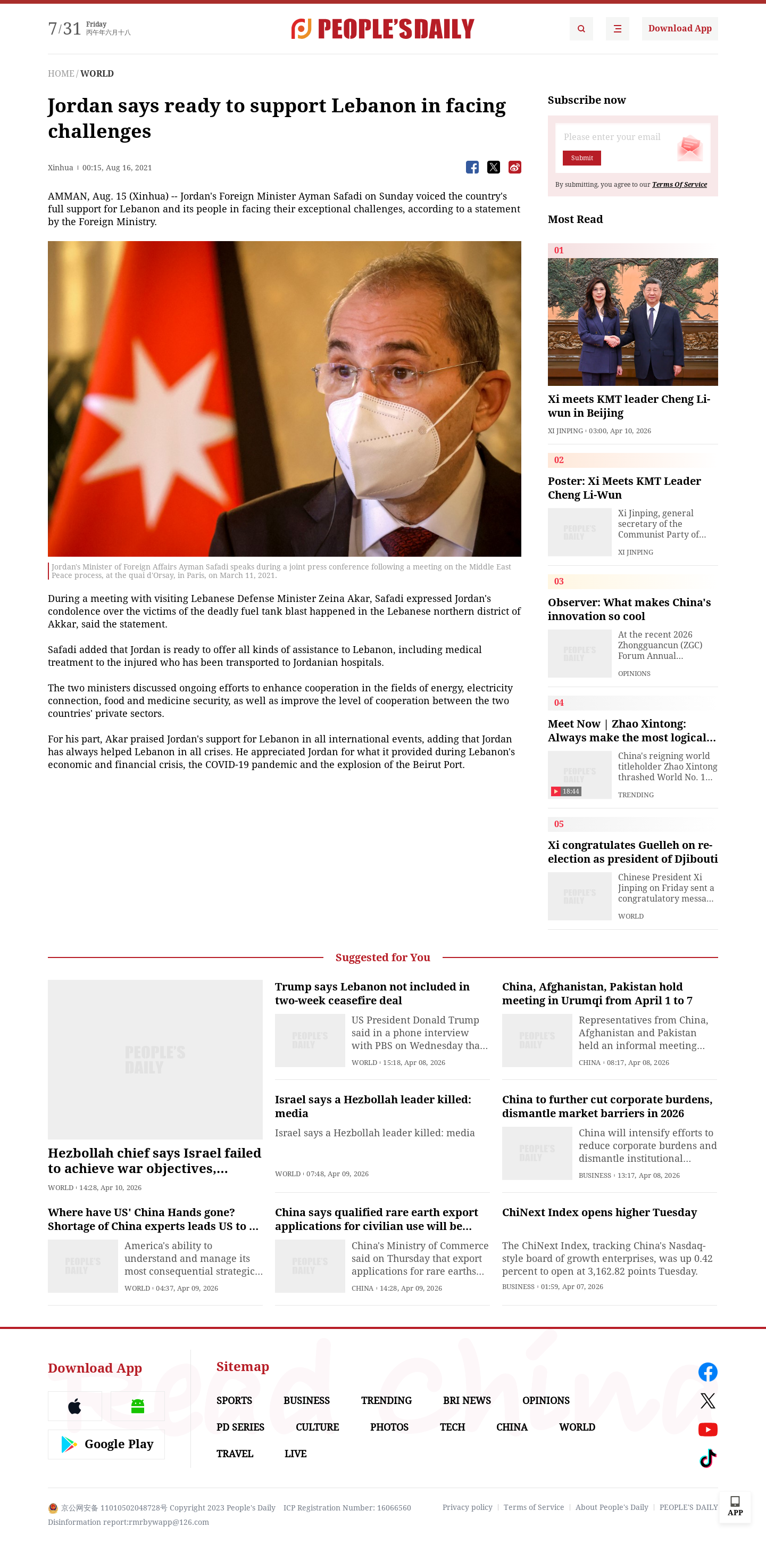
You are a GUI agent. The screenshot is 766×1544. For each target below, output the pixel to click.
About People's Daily (612, 1507)
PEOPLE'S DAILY (689, 1507)
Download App (680, 28)
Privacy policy (468, 1507)
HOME (61, 74)
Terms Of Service (679, 184)
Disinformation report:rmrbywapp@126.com (128, 1522)
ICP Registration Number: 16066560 (347, 1508)
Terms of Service (534, 1507)
